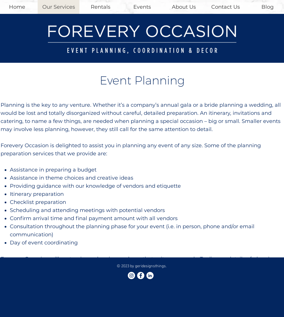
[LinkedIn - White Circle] (150, 275)
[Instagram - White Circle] (131, 275)
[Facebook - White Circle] (140, 275)
